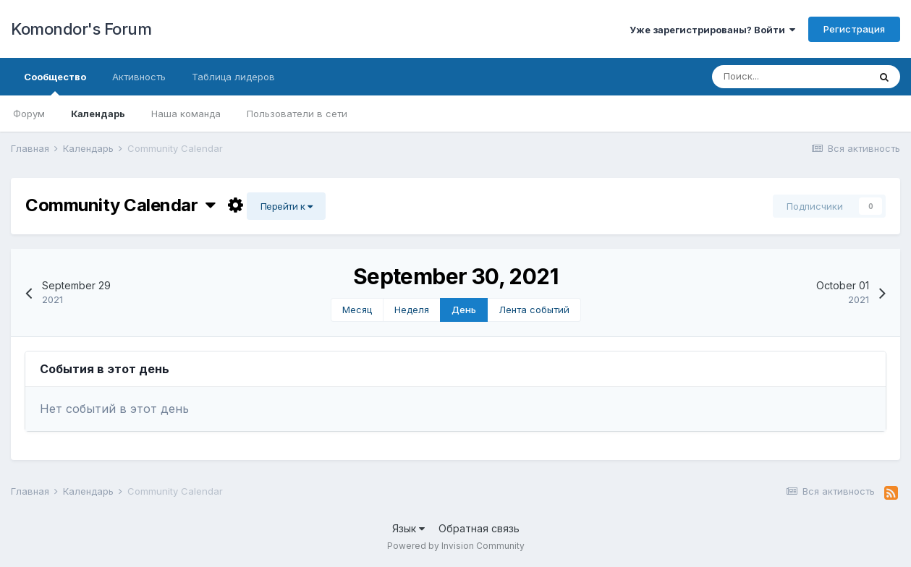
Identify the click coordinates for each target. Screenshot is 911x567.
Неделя (411, 309)
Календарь (98, 113)
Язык (408, 528)
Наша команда (186, 113)
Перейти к (286, 206)
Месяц (357, 309)
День (464, 309)
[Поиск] (790, 76)
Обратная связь (479, 528)
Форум (29, 113)
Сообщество (55, 83)
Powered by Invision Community (456, 545)
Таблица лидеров (233, 76)
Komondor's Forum (81, 29)
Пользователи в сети (297, 113)
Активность (139, 76)
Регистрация (854, 29)
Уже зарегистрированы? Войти (712, 29)
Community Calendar (120, 205)
